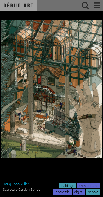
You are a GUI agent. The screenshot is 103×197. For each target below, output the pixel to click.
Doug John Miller (16, 183)
